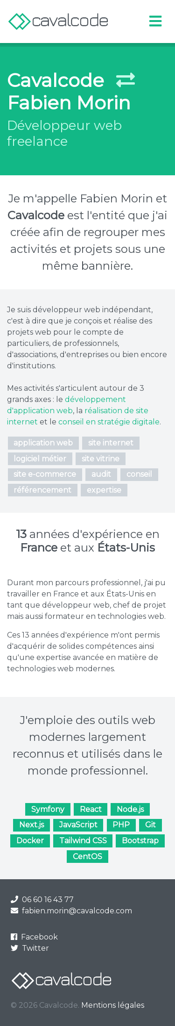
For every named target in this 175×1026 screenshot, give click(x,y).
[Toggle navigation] (155, 21)
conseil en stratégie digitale (109, 421)
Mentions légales (112, 1005)
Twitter (30, 948)
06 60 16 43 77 (42, 899)
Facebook (34, 937)
